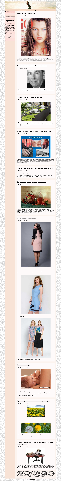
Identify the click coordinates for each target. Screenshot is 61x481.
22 (49, 471)
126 (30, 476)
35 (30, 472)
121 (47, 475)
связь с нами (32, 479)
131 (39, 476)
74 (47, 473)
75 (48, 473)
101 (48, 474)
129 (35, 476)
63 (31, 473)
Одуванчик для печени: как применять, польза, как (33, 401)
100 (46, 474)
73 (45, 473)
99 (44, 474)
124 (53, 475)
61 (28, 473)
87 (27, 474)
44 (42, 472)
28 (20, 472)
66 (35, 473)
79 (54, 473)
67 (37, 473)
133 (43, 476)
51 (52, 472)
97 (41, 474)
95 (38, 474)
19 (45, 471)
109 (25, 475)
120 (46, 475)
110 (27, 475)
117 (40, 475)
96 (40, 474)
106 (20, 475)
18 (43, 471)
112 (31, 475)
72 (44, 473)
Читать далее (43, 60)
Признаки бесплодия (23, 365)
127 (31, 476)
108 (24, 475)
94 (37, 474)
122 (49, 475)
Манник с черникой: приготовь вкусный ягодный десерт (35, 168)
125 (28, 476)
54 (18, 473)
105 (18, 475)
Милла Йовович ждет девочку (26, 13)
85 (24, 474)
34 (28, 472)
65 (34, 473)
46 (45, 472)
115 (36, 475)
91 (33, 474)
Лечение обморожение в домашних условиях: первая (34, 131)
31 (24, 472)
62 (30, 473)
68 (38, 473)
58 (24, 473)
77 (51, 473)
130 (37, 476)
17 (42, 471)
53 (17, 473)
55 (20, 473)
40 (37, 472)
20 (46, 471)
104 (53, 474)
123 (51, 475)
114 (35, 475)
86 (26, 474)
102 (50, 474)
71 (42, 473)
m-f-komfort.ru (21, 10)
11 (33, 471)
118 (42, 475)
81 (19, 474)
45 (44, 472)
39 (35, 472)
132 (41, 476)
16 (40, 471)
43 (41, 472)
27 (18, 472)
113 (33, 475)
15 (39, 471)
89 (30, 474)
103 (51, 474)
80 (17, 474)
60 (27, 473)
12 (35, 471)
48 (48, 472)
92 (34, 474)
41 (38, 472)
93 (36, 474)
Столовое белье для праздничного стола (29, 97)
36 (31, 472)
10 (32, 471)
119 (44, 475)
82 (20, 474)
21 (47, 471)
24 (52, 471)
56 (21, 473)
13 (36, 471)
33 (27, 472)
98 (43, 474)
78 (52, 473)
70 (41, 473)
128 (33, 476)
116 (38, 475)
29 (21, 472)
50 (51, 472)
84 (23, 474)
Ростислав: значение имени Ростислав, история (32, 65)
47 (47, 472)
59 (25, 473)
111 (29, 475)
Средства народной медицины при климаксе (31, 182)
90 (31, 474)
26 (17, 472)
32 (25, 472)
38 (34, 472)
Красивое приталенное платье (26, 218)
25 (53, 471)
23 (50, 471)
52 (54, 472)
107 (22, 475)
